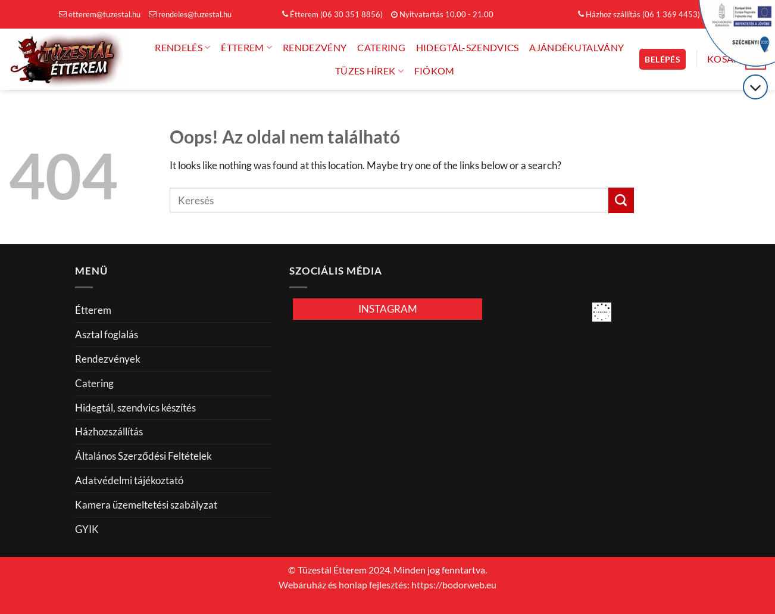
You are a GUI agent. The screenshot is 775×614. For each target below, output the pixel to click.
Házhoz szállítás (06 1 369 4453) (639, 14)
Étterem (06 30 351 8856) (332, 14)
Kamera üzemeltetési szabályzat (146, 504)
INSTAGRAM (387, 309)
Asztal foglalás (106, 334)
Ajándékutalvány (576, 47)
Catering (381, 47)
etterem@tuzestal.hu (99, 14)
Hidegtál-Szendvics (467, 47)
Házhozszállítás (109, 431)
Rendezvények (107, 359)
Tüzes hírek (369, 71)
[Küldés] (621, 200)
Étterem (246, 47)
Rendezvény (314, 47)
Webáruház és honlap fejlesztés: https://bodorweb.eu (387, 584)
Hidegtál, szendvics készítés (135, 407)
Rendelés (182, 47)
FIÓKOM (434, 71)
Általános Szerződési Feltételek (143, 456)
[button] (662, 59)
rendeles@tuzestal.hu (190, 14)
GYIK (87, 529)
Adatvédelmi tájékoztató (129, 480)
